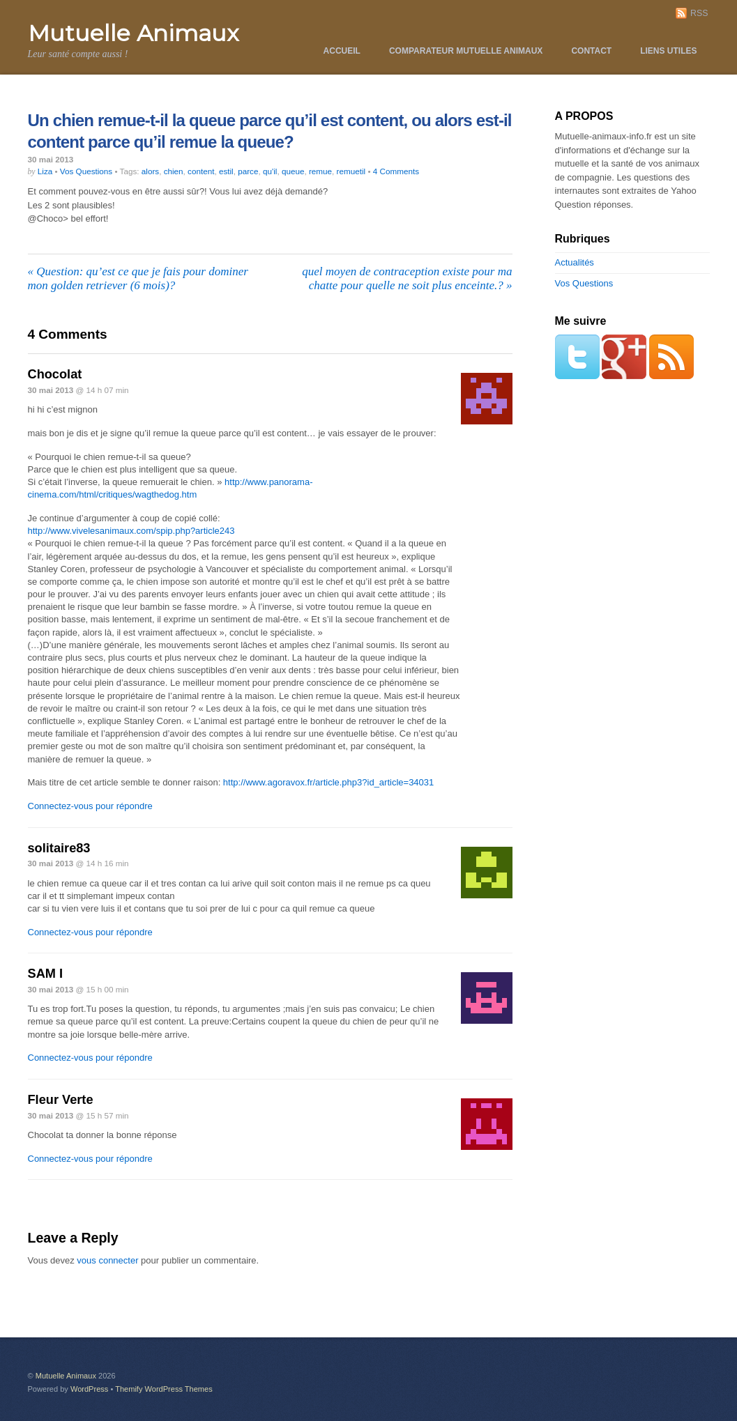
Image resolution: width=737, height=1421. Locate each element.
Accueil (342, 51)
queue (293, 171)
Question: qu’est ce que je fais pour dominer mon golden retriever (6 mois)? (138, 278)
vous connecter (107, 1260)
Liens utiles (668, 51)
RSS (699, 13)
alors (150, 171)
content (201, 171)
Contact (591, 51)
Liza (45, 171)
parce (248, 171)
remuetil (351, 171)
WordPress (89, 1389)
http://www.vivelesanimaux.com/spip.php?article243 (131, 530)
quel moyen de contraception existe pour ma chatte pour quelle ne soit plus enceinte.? (407, 278)
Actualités (574, 262)
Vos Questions (86, 171)
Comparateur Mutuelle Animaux (465, 51)
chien (173, 171)
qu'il (270, 171)
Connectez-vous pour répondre (90, 806)
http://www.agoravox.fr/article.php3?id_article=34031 (328, 782)
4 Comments (396, 171)
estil (226, 171)
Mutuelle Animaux (66, 1376)
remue (320, 171)
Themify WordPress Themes (164, 1389)
